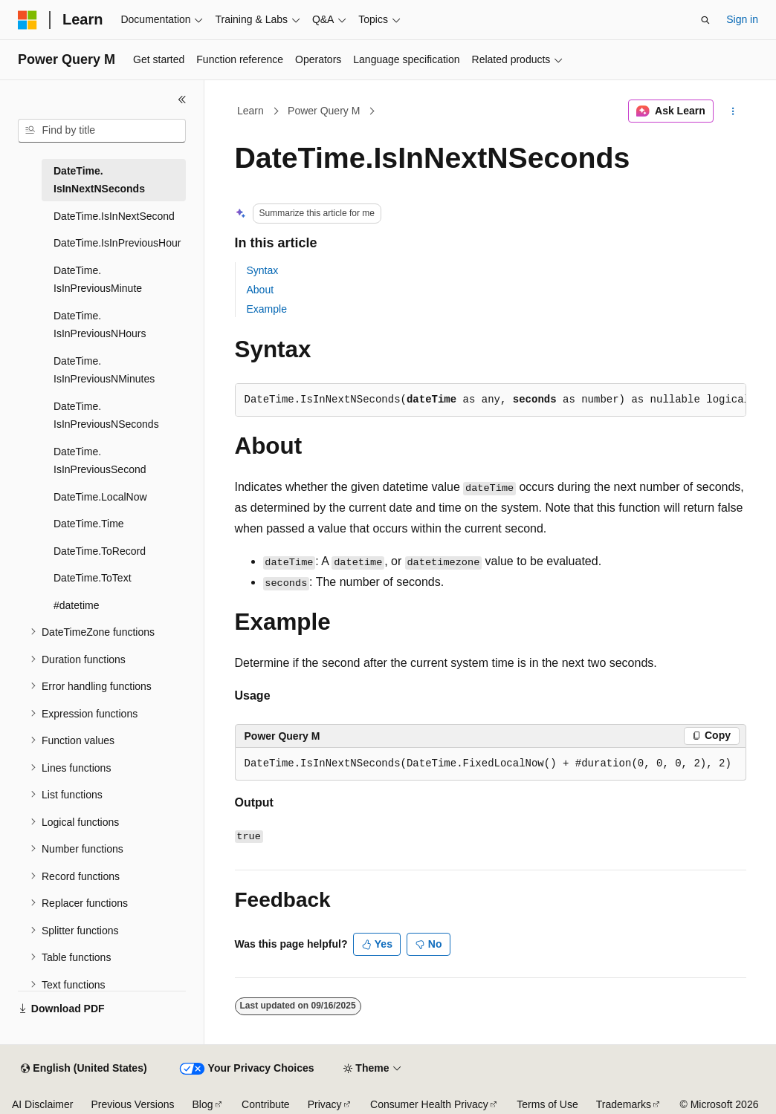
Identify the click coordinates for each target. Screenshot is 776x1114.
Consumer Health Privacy (429, 1104)
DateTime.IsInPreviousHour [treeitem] (117, 243)
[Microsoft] (27, 20)
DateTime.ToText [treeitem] (93, 578)
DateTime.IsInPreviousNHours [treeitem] (100, 325)
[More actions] (733, 111)
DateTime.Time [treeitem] (89, 524)
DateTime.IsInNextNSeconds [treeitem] (99, 180)
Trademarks (623, 1104)
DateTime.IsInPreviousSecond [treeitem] (100, 461)
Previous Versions (132, 1104)
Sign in (742, 19)
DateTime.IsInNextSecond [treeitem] (114, 216)
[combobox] (102, 131)
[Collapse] (182, 99)
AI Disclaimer (42, 1104)
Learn (250, 111)
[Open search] (705, 20)
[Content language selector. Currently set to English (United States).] (83, 1069)
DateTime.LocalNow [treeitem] (100, 497)
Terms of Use (547, 1104)
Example (267, 309)
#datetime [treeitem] (76, 605)
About (260, 290)
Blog (203, 1104)
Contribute (266, 1104)
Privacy (325, 1104)
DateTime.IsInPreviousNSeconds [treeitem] (106, 415)
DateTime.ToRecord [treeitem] (100, 551)
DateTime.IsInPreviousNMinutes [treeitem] (104, 370)
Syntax (263, 270)
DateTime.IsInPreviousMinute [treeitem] (98, 279)
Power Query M (324, 111)
